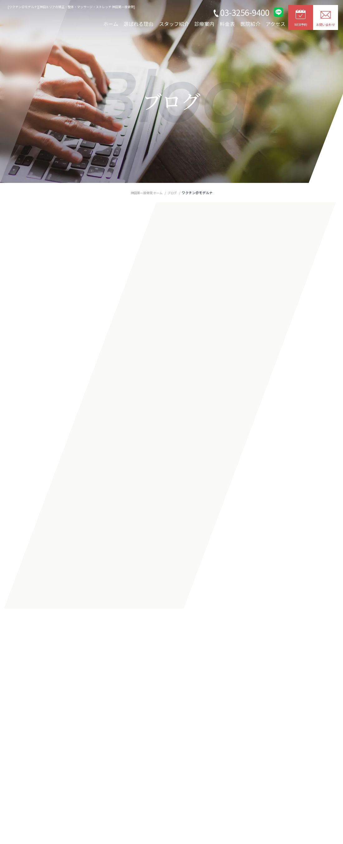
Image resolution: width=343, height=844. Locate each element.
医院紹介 (250, 23)
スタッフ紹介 (174, 23)
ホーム (110, 23)
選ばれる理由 (138, 23)
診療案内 (204, 23)
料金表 (227, 23)
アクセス (275, 23)
